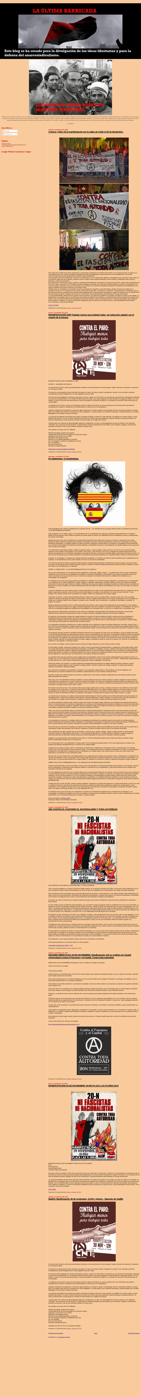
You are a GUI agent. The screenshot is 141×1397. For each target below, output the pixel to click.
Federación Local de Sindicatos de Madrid (61, 449)
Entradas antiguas (134, 1333)
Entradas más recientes (55, 1333)
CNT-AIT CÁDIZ (53, 305)
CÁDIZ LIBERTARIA (7, 146)
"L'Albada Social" (65, 798)
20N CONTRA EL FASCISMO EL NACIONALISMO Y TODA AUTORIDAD (82, 809)
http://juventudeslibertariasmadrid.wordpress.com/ (64, 1024)
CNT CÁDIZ (52, 1189)
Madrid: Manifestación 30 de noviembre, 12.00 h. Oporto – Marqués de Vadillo (85, 1199)
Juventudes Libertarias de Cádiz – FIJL (60, 945)
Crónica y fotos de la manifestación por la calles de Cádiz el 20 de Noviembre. (85, 132)
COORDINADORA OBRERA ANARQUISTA (13, 145)
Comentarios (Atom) (63, 1337)
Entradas (6, 131)
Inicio (95, 1333)
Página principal (5, 143)
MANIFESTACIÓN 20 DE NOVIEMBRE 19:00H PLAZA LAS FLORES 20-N (83, 1085)
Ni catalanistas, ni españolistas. (63, 458)
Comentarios (7, 134)
